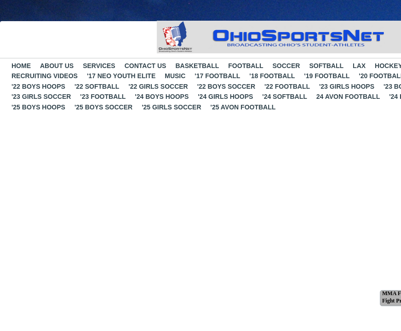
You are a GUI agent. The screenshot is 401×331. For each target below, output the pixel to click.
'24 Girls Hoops (225, 96)
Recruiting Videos (44, 76)
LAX (359, 65)
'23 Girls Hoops (346, 86)
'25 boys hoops (38, 107)
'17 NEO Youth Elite (121, 76)
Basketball (197, 65)
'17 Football (217, 76)
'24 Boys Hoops (162, 96)
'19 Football (326, 76)
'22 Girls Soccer (158, 86)
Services (99, 65)
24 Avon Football (348, 96)
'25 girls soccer (171, 107)
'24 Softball (284, 96)
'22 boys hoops (38, 86)
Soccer (286, 65)
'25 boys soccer (103, 107)
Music (175, 76)
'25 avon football (243, 107)
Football (245, 65)
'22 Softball (96, 86)
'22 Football (287, 86)
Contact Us (145, 65)
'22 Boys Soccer (226, 86)
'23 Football (103, 96)
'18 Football (272, 76)
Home (21, 65)
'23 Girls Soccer (41, 96)
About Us (57, 65)
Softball (326, 65)
